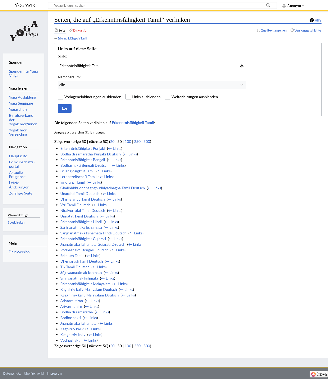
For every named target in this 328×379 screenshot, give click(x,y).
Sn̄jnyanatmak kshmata (79, 278)
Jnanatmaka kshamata (78, 323)
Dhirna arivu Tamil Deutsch (82, 199)
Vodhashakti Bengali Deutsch (84, 250)
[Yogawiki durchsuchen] (162, 5)
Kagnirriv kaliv (71, 329)
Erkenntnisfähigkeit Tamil (72, 38)
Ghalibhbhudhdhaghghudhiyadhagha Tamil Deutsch (102, 188)
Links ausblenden (146, 96)
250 (137, 141)
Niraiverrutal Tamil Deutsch (82, 210)
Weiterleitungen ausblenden (195, 96)
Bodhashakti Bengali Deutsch (84, 165)
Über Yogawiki (34, 373)
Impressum (54, 373)
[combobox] (152, 66)
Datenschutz (12, 373)
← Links (114, 148)
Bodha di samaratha (76, 312)
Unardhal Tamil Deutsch (79, 193)
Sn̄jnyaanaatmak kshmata (81, 272)
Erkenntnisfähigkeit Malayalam (85, 283)
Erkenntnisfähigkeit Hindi (81, 221)
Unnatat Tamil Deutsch (79, 216)
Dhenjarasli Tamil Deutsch (81, 261)
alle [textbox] (62, 84)
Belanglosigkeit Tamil (77, 171)
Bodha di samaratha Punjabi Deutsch (90, 154)
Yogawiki (25, 5)
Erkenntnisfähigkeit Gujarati (83, 238)
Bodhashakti (70, 317)
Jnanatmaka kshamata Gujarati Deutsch (92, 244)
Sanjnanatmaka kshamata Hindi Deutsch (93, 233)
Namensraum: (69, 77)
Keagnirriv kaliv (72, 334)
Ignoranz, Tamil (72, 182)
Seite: (62, 56)
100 (128, 141)
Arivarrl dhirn (71, 306)
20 (112, 141)
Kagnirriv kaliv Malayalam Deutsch (88, 289)
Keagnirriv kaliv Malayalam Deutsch (89, 295)
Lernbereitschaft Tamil (78, 176)
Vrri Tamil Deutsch (75, 204)
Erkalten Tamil (71, 255)
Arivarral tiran (71, 300)
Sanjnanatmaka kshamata (81, 227)
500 (147, 141)
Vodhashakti (70, 340)
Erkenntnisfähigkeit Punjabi (82, 148)
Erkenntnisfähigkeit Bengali (82, 159)
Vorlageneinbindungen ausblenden (92, 96)
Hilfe (318, 20)
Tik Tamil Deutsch (75, 267)
